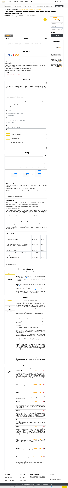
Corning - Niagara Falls (14, 134)
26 (20, 174)
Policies (43, 44)
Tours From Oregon (8, 476)
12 (20, 167)
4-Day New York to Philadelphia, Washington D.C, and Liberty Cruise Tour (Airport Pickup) (56, 60)
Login (67, 1)
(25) (11, 35)
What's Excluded (10, 200)
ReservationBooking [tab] (10, 305)
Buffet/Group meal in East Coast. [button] (14, 110)
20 (26, 171)
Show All (16, 40)
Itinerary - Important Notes (12, 148)
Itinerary (16, 44)
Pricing (24, 44)
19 (20, 171)
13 (26, 167)
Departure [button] (16, 1)
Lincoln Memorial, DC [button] (12, 115)
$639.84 (59, 52)
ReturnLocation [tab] (10, 278)
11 (14, 167)
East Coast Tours (9, 9)
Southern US (22, 477)
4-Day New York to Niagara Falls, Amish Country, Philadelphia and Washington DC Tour (56, 55)
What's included (57, 20)
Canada (21, 476)
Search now (59, 6)
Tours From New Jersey (15, 9)
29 (26, 160)
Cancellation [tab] (10, 301)
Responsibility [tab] (11, 317)
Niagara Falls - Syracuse (14, 138)
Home (5, 9)
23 (44, 171)
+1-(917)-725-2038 (53, 478)
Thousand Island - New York (15, 142)
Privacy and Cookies (27, 484)
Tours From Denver (8, 479)
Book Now (56, 35)
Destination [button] (10, 1)
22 (38, 171)
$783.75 (59, 56)
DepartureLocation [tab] (10, 273)
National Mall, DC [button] (11, 118)
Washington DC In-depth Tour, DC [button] (14, 127)
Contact (26, 1)
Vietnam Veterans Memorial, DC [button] (14, 125)
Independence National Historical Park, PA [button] (16, 113)
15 (38, 167)
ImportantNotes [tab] (10, 283)
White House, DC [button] (11, 129)
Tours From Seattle (8, 477)
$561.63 (59, 66)
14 (32, 167)
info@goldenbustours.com (55, 479)
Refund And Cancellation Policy (36, 484)
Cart (64, 1)
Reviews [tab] (10, 369)
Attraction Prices (10, 233)
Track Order (61, 1)
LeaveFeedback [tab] (10, 374)
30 (32, 160)
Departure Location (33, 44)
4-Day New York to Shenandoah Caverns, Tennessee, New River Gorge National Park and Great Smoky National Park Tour (56, 50)
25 (14, 174)
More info (50, 486)
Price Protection (46, 484)
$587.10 (59, 61)
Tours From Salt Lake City (9, 480)
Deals (31, 1)
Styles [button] (21, 1)
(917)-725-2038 (56, 1)
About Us (17, 484)
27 (14, 160)
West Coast (22, 479)
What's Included (10, 183)
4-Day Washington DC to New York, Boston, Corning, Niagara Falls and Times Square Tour (56, 65)
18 (14, 171)
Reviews (26, 47)
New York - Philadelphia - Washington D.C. (18, 83)
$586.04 (59, 47)
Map (26, 40)
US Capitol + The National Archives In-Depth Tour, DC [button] (18, 120)
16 (44, 167)
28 (20, 160)
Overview (9, 44)
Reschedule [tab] (10, 309)
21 (32, 171)
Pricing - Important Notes (11, 264)
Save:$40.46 (56, 19)
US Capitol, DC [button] (11, 122)
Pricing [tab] (10, 313)
